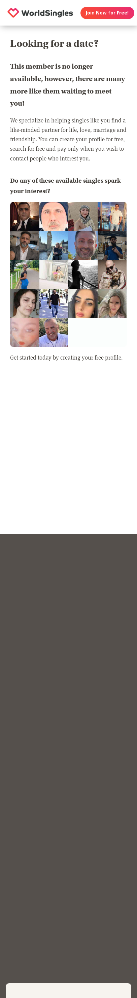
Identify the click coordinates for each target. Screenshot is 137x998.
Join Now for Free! (107, 12)
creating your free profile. (91, 357)
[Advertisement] (68, 455)
